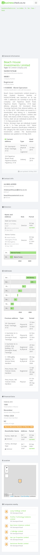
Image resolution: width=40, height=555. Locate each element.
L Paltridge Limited (16, 470)
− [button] (6, 409)
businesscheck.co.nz (8, 8)
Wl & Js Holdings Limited (13, 508)
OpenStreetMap (25, 435)
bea (32, 8)
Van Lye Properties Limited (19, 476)
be (29, 8)
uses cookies (16, 549)
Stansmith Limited (11, 514)
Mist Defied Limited (11, 502)
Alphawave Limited (11, 533)
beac (3, 10)
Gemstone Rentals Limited (19, 482)
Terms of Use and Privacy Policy (20, 547)
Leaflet (12, 435)
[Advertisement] (20, 33)
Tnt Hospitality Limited (12, 526)
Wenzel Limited (10, 520)
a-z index (20, 8)
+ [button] (6, 406)
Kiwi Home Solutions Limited (20, 464)
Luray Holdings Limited (18, 449)
